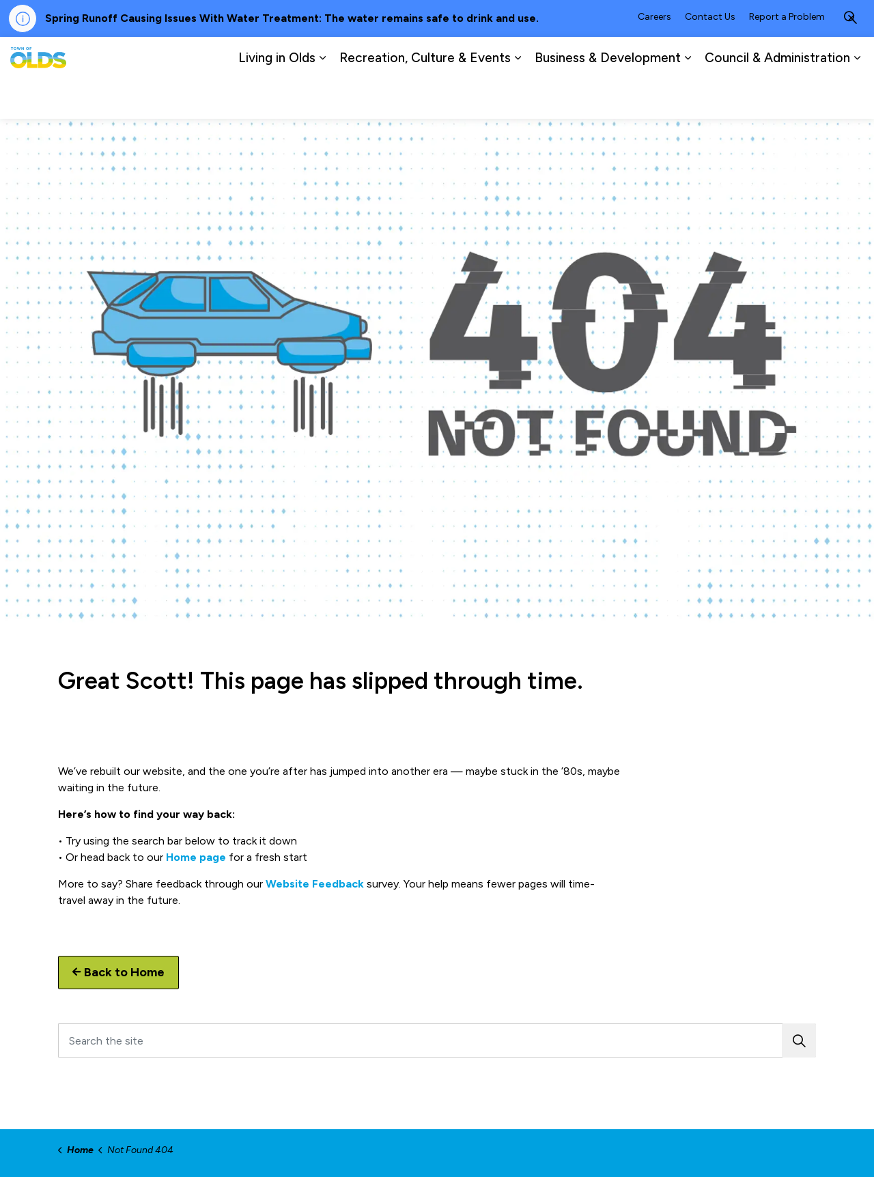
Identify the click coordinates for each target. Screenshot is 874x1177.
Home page (196, 857)
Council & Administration (777, 98)
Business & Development (608, 98)
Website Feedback (315, 883)
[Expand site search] (850, 57)
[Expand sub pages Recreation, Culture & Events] (517, 98)
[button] (799, 1040)
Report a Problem (787, 57)
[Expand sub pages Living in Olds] (322, 98)
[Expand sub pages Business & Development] (687, 98)
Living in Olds (276, 98)
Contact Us (710, 57)
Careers (654, 57)
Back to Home (118, 972)
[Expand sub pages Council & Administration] (857, 98)
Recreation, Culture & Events (425, 98)
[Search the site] (437, 1040)
